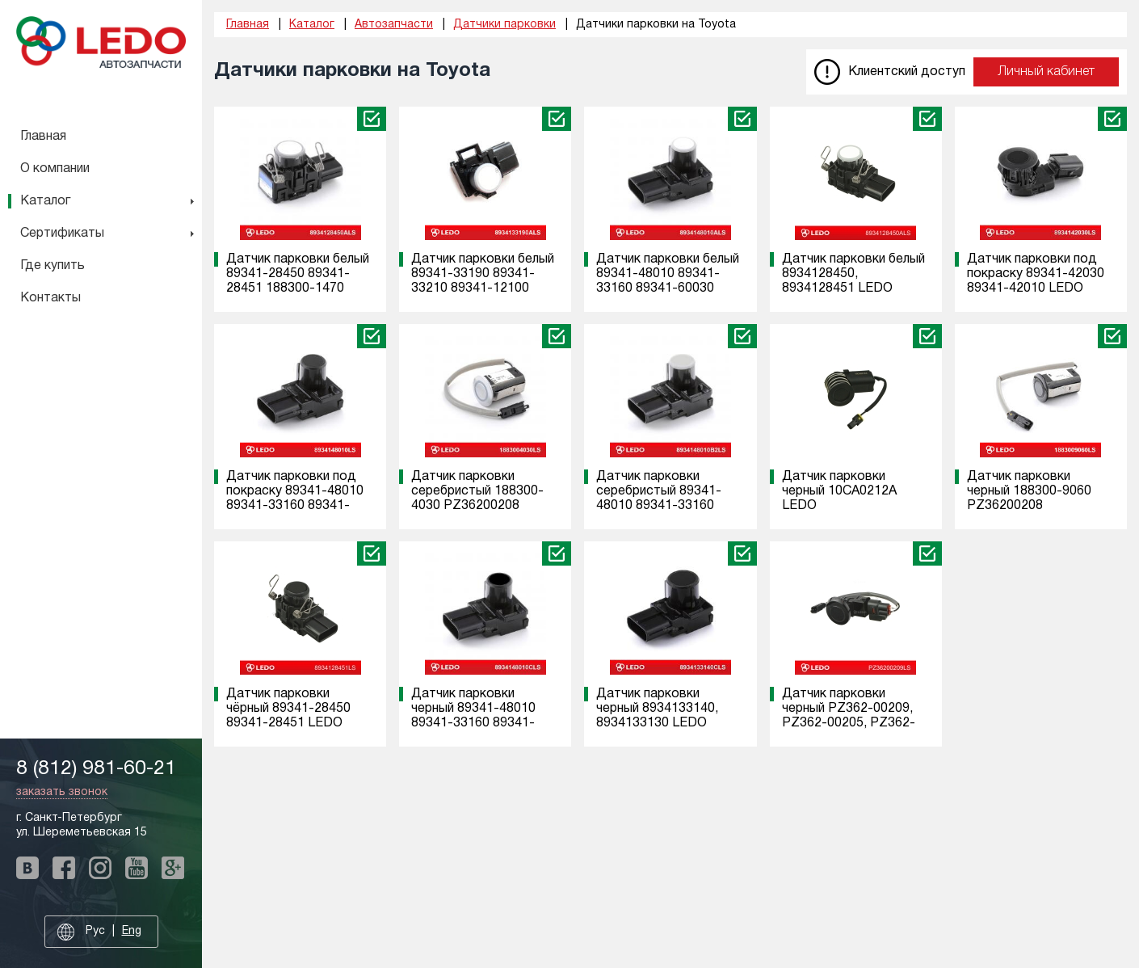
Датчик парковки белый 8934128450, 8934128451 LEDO (853, 274)
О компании (55, 169)
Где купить (52, 265)
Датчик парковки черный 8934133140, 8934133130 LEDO (657, 708)
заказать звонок (61, 792)
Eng (131, 931)
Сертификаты (62, 233)
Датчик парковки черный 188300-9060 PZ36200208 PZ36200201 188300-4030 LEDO (1031, 506)
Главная (43, 136)
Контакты (50, 298)
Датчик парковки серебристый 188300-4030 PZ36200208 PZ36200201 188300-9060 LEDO (477, 506)
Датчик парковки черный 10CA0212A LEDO (839, 491)
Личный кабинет (1046, 72)
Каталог (45, 201)
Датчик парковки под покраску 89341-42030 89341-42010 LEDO (1035, 274)
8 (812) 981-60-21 (96, 769)
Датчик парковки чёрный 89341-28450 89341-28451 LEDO (288, 708)
